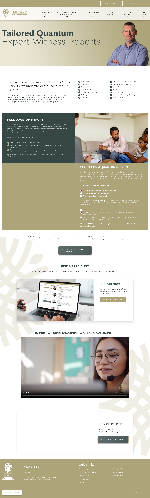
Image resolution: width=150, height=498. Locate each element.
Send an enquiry (12, 492)
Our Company (143, 14)
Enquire (133, 3)
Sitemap (82, 482)
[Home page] (15, 13)
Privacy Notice (84, 479)
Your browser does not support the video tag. (75, 367)
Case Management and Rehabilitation (92, 468)
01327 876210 (31, 466)
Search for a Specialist (113, 299)
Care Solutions (110, 14)
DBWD (143, 492)
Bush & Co (44, 14)
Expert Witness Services (92, 14)
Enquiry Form (118, 475)
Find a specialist (110, 3)
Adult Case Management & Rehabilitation (67, 14)
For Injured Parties (126, 14)
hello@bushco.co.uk (30, 472)
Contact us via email (146, 3)
